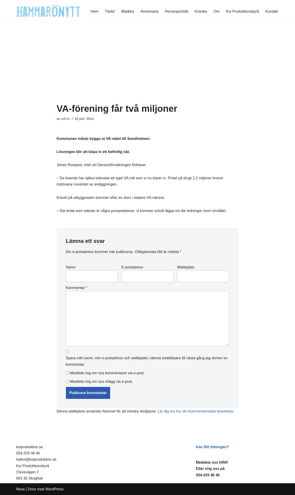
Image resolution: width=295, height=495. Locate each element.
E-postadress (132, 267)
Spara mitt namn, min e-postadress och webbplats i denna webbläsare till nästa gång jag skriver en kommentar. (147, 361)
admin (65, 119)
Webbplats (185, 267)
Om (217, 11)
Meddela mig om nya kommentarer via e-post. (107, 373)
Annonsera (149, 11)
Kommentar (76, 288)
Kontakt (272, 11)
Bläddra (127, 11)
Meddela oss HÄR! (212, 462)
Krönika (201, 11)
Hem (94, 11)
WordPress (54, 489)
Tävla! (110, 11)
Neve (20, 489)
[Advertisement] (148, 69)
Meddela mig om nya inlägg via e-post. (101, 381)
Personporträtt (176, 11)
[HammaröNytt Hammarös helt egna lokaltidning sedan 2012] (48, 11)
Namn (71, 267)
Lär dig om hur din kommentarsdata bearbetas (195, 411)
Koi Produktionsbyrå (242, 11)
